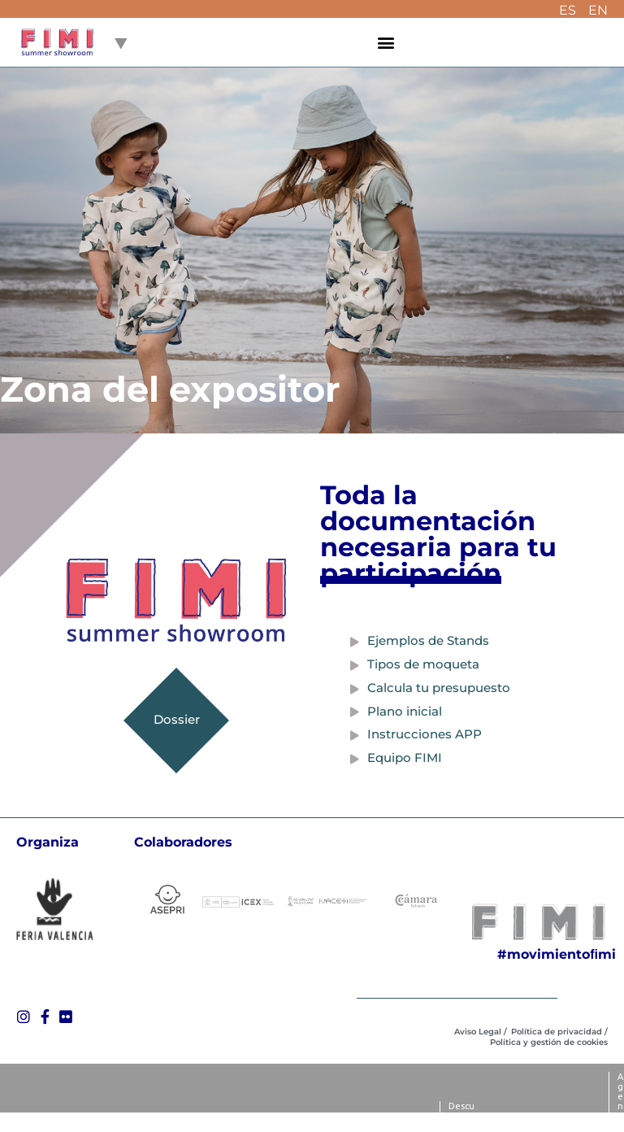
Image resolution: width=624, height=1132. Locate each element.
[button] (386, 42)
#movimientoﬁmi (556, 954)
